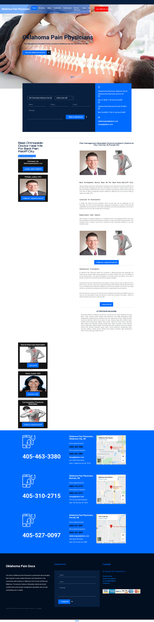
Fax (112, 9)
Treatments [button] (74, 9)
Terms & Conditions (109, 578)
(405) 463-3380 (76, 454)
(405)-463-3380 (32, 169)
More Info (106, 304)
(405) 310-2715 (76, 493)
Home (52, 9)
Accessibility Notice (109, 581)
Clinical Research (95, 10)
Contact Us (32, 394)
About (67, 9)
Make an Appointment (78, 117)
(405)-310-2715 (76, 486)
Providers (59, 9)
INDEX (77, 621)
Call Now (32, 365)
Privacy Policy (107, 576)
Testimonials (86, 9)
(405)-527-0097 (76, 525)
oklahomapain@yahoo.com (33, 163)
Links (107, 9)
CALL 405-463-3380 (127, 10)
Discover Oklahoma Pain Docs (38, 52)
